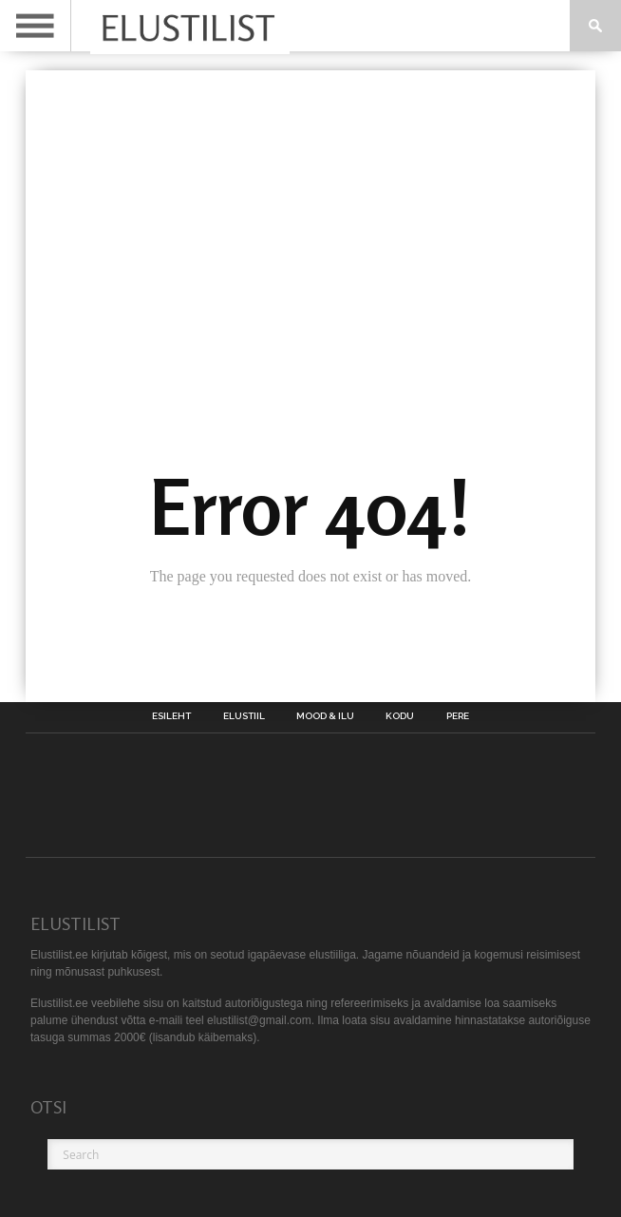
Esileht (171, 716)
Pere (457, 716)
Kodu (400, 716)
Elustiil (244, 716)
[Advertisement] (310, 213)
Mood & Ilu (325, 716)
